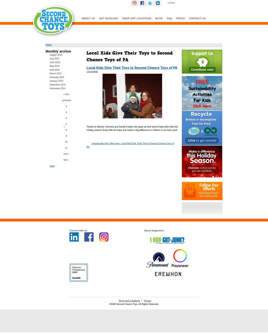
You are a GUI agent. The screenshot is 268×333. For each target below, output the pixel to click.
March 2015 (55, 73)
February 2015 (57, 77)
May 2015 (55, 66)
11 (66, 148)
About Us (88, 18)
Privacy (147, 301)
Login (171, 3)
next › (66, 154)
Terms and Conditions (129, 301)
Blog (159, 18)
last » (66, 160)
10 (66, 142)
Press (180, 18)
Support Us (197, 3)
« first (66, 94)
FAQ (169, 18)
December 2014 (58, 84)
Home (49, 45)
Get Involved (108, 18)
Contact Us (197, 18)
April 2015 (55, 69)
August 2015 (56, 55)
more (52, 166)
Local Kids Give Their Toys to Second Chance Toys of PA (132, 68)
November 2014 (58, 88)
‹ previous (66, 100)
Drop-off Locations (136, 18)
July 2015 (54, 58)
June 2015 (55, 62)
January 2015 (56, 81)
